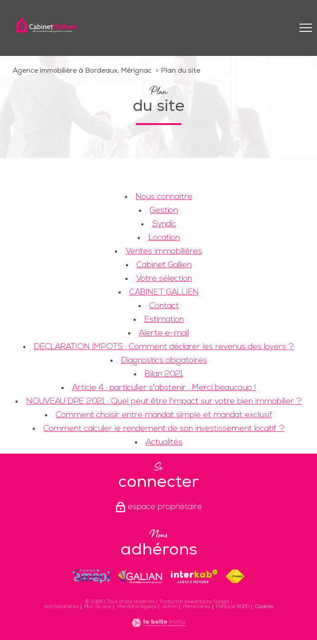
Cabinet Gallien (164, 265)
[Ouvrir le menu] (305, 27)
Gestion (164, 210)
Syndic (164, 224)
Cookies (264, 607)
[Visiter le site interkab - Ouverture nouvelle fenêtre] (194, 576)
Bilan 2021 (164, 374)
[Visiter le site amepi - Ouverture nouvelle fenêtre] (91, 576)
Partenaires (196, 607)
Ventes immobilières (164, 251)
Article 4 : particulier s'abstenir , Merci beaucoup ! (164, 388)
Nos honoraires (61, 607)
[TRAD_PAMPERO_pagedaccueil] (46, 32)
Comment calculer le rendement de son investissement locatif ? (164, 429)
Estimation (164, 319)
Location (164, 238)
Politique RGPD (232, 607)
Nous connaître (164, 197)
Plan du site (97, 607)
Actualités (164, 442)
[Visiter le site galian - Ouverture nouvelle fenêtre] (140, 576)
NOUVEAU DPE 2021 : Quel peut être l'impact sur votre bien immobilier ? (164, 401)
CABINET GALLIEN (164, 292)
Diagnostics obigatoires (164, 360)
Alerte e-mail (164, 333)
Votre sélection (164, 279)
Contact (164, 306)
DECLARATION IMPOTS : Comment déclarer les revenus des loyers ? (164, 347)
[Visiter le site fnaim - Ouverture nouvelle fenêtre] (235, 576)
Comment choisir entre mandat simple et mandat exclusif (164, 415)
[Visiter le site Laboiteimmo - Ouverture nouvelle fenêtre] (158, 624)
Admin (170, 607)
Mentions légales (137, 607)
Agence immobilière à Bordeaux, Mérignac (82, 71)
